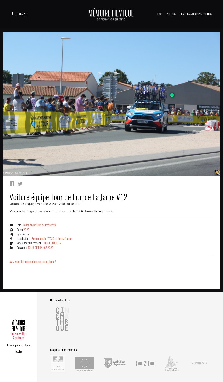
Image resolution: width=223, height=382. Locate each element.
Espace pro (12, 345)
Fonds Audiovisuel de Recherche (39, 225)
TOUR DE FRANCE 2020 (40, 248)
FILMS (159, 14)
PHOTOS (171, 14)
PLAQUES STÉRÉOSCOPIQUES (196, 14)
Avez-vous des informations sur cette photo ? (32, 262)
